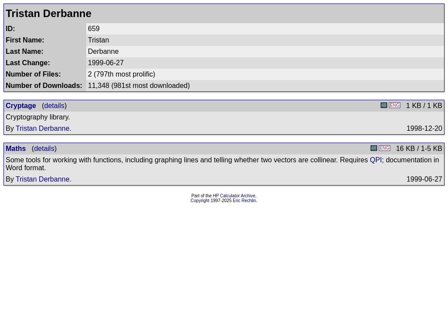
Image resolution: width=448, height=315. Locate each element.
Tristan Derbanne (43, 128)
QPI (376, 160)
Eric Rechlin (244, 200)
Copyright (200, 200)
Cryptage (21, 105)
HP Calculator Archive (234, 195)
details (54, 105)
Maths (16, 148)
